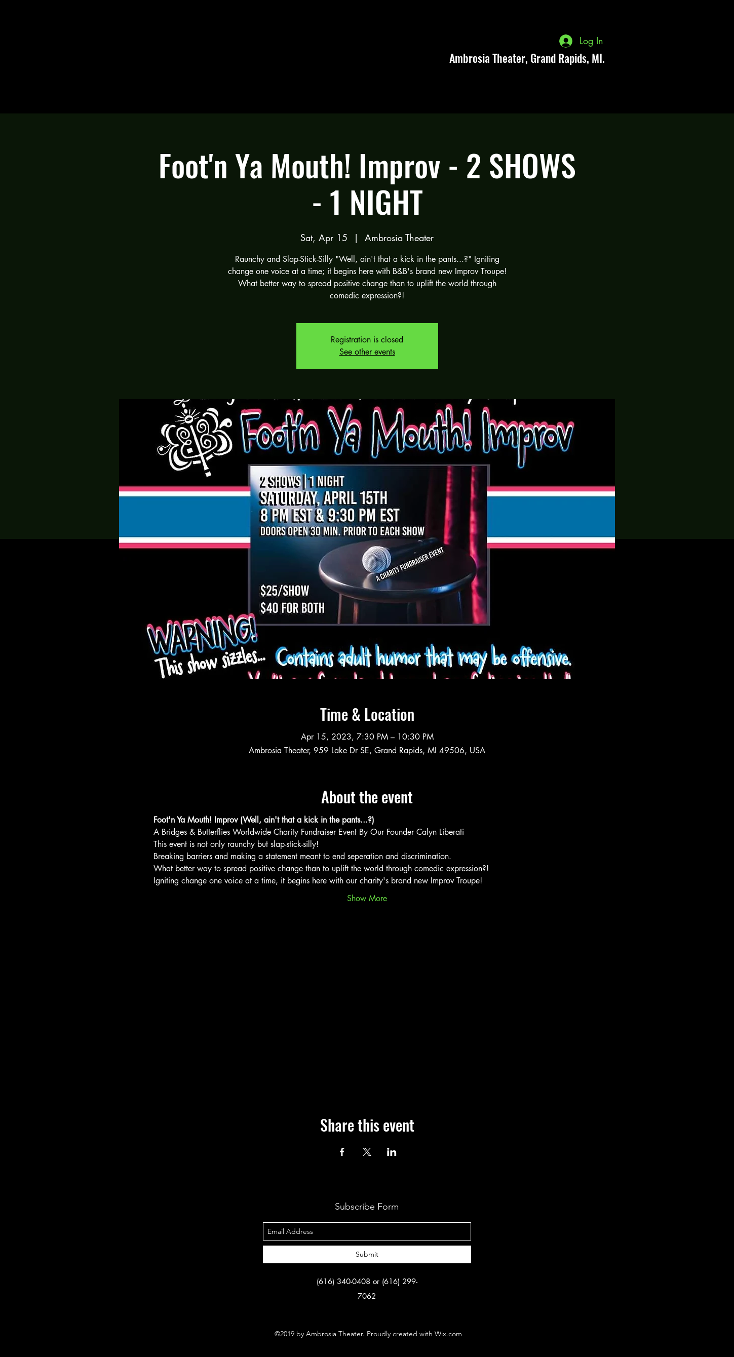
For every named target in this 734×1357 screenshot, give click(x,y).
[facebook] (648, 58)
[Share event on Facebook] (342, 1152)
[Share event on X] (367, 1152)
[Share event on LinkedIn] (392, 1152)
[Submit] (367, 1254)
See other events (367, 351)
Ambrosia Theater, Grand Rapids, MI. (527, 58)
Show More (367, 898)
